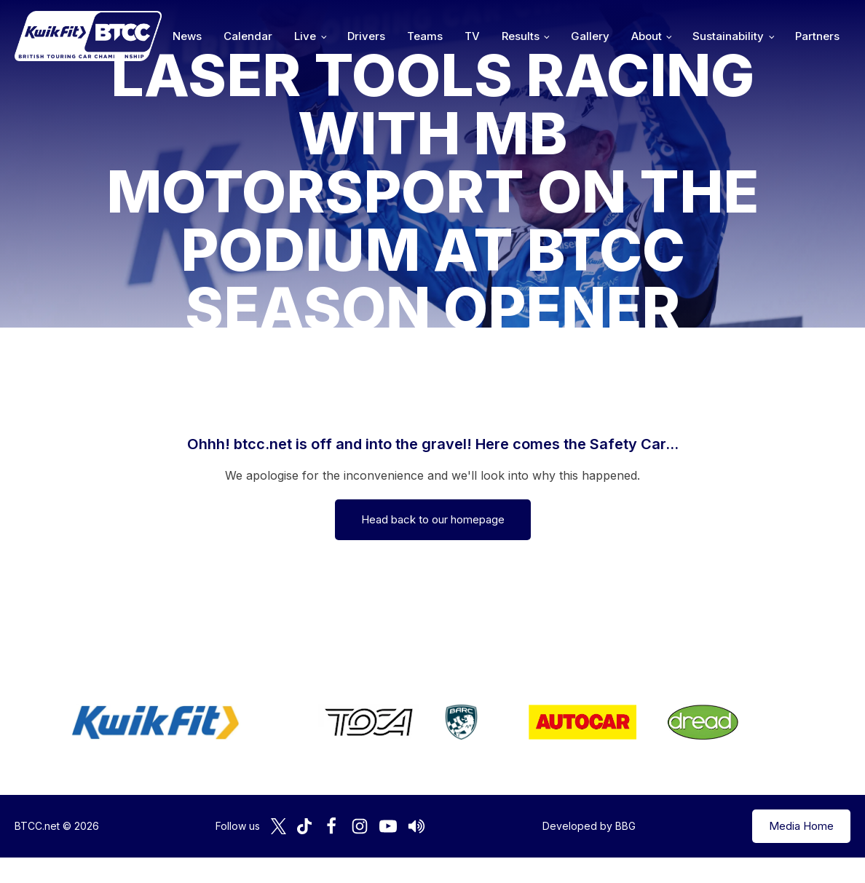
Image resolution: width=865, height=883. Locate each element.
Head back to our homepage (433, 519)
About (646, 36)
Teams (425, 36)
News (187, 36)
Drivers (366, 36)
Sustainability (728, 36)
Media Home (801, 826)
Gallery (590, 36)
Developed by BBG (589, 826)
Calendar (248, 36)
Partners (817, 36)
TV (472, 36)
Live (305, 36)
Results (521, 36)
